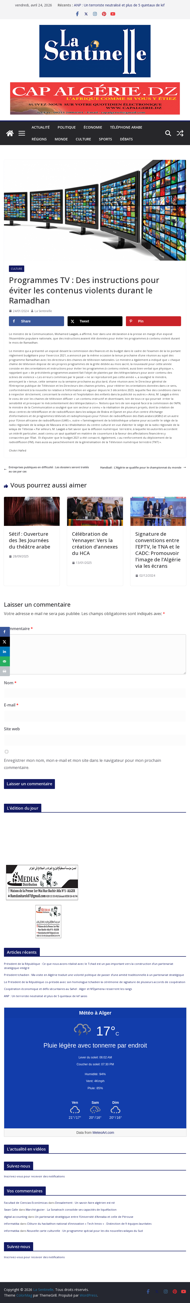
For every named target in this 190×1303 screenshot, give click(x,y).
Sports (105, 139)
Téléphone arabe (126, 127)
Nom (10, 682)
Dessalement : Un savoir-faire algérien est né (85, 1202)
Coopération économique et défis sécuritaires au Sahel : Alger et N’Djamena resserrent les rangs (68, 989)
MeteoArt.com (103, 1133)
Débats (126, 139)
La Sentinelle (43, 311)
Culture (83, 139)
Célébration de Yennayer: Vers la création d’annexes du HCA (95, 543)
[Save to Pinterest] (153, 321)
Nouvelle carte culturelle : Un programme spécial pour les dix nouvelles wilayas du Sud (85, 1231)
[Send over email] (5, 661)
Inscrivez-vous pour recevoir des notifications (34, 1176)
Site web (12, 729)
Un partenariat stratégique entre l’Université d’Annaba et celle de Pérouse (84, 1217)
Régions (39, 139)
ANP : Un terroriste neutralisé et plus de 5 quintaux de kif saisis (45, 996)
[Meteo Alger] (95, 1102)
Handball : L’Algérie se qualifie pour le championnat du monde (143, 467)
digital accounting (15, 1217)
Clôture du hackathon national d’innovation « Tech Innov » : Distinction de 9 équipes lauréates (89, 1223)
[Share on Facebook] (36, 321)
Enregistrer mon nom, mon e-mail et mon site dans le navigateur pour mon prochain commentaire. (82, 764)
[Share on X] (95, 321)
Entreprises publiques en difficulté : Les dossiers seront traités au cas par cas (46, 469)
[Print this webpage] (5, 671)
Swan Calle (11, 1209)
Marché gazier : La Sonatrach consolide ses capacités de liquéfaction (71, 1209)
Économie (93, 127)
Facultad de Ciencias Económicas (26, 1202)
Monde (61, 139)
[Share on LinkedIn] (5, 651)
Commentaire (18, 628)
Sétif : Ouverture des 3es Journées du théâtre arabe (29, 540)
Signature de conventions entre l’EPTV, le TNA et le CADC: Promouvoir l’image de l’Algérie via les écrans (158, 550)
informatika (11, 1223)
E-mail (11, 705)
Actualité (41, 127)
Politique (67, 127)
